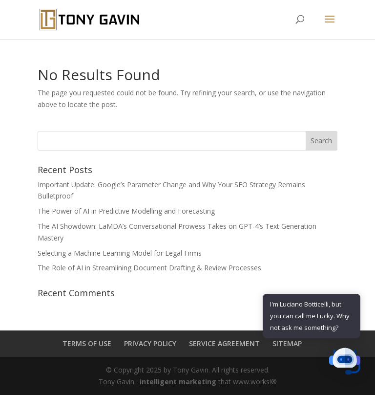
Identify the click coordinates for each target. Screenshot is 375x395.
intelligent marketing (178, 381)
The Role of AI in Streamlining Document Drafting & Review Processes (149, 267)
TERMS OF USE (86, 343)
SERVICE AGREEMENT (224, 343)
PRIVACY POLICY (150, 343)
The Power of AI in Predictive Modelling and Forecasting (126, 211)
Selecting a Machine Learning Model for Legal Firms (120, 253)
